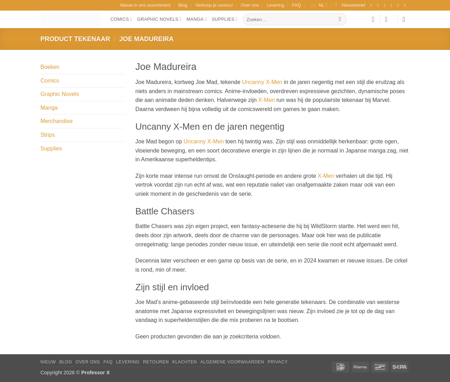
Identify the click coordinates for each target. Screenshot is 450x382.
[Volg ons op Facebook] (372, 5)
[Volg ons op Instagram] (379, 5)
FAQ (296, 5)
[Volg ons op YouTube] (406, 5)
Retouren (156, 362)
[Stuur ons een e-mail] (399, 5)
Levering (275, 5)
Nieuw (48, 362)
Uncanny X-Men (262, 82)
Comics (121, 19)
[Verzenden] (340, 19)
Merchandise (56, 121)
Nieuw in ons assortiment (145, 5)
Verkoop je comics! (214, 5)
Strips (47, 135)
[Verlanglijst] (373, 19)
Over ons (250, 5)
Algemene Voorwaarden (232, 362)
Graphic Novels (159, 19)
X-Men (266, 100)
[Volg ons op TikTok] (386, 5)
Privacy (278, 362)
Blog (182, 5)
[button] (350, 5)
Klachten (184, 362)
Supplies (225, 19)
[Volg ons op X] (393, 5)
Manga (197, 19)
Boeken (49, 67)
